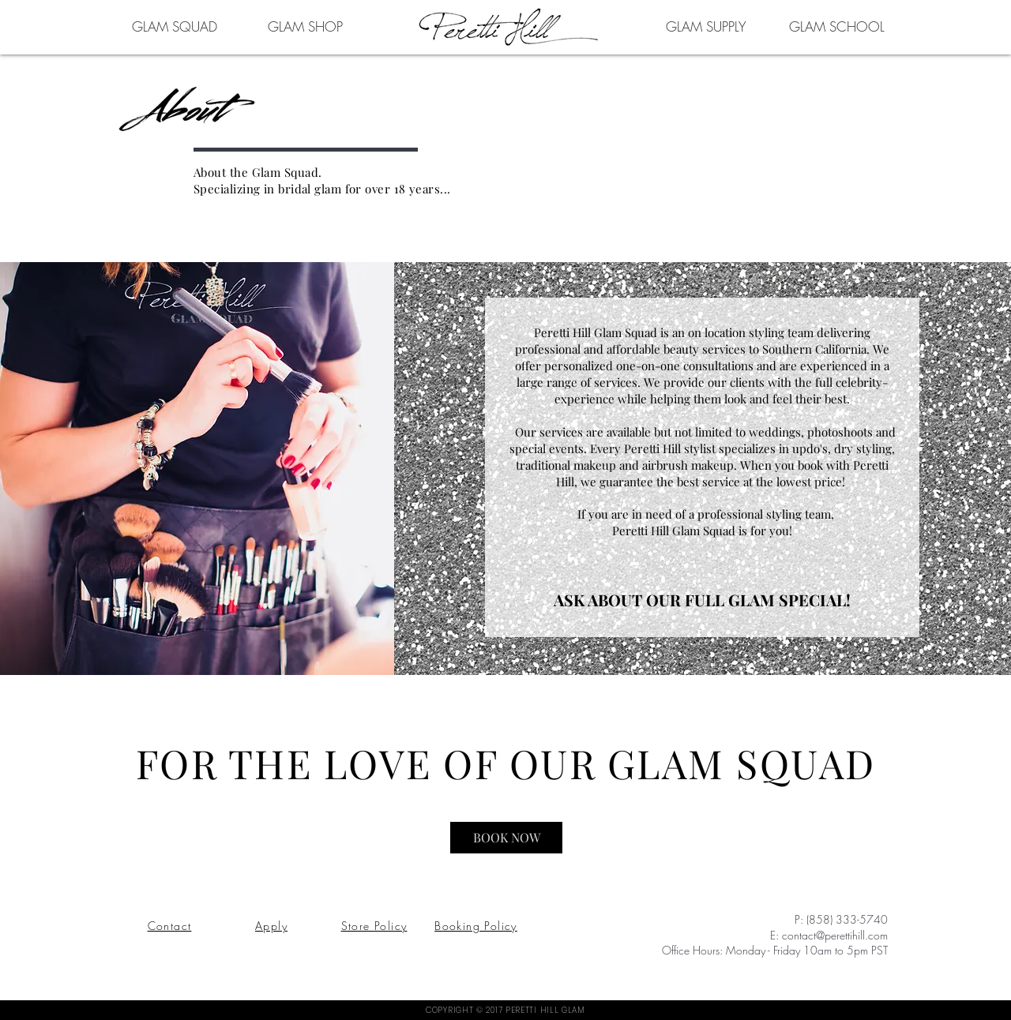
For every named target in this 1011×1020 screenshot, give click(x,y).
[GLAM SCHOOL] (836, 26)
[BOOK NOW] (506, 837)
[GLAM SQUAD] (174, 26)
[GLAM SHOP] (305, 26)
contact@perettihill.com (835, 935)
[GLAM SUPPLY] (706, 26)
